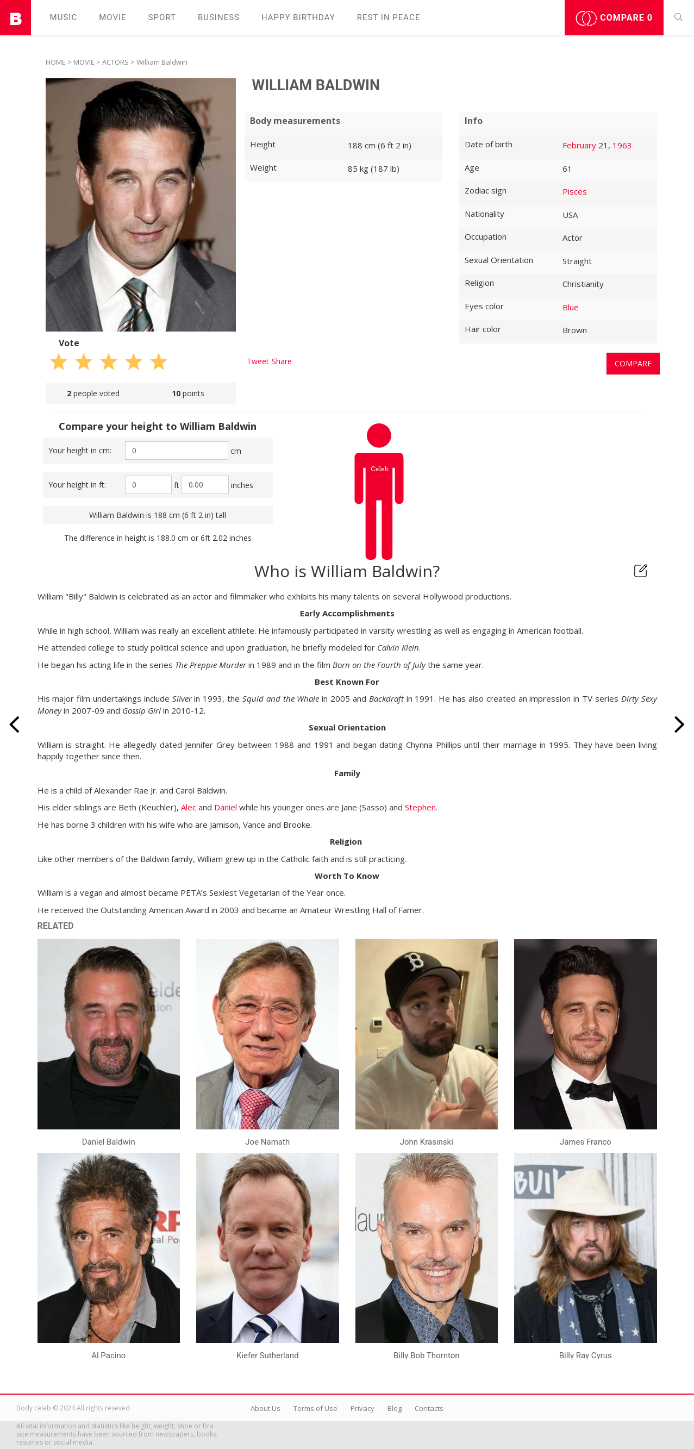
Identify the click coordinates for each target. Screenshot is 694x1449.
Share (282, 361)
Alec (188, 807)
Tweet (258, 361)
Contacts (429, 1408)
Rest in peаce (389, 17)
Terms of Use (315, 1408)
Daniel (225, 807)
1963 (622, 145)
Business (219, 17)
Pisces (574, 191)
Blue (570, 307)
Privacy (362, 1408)
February (579, 145)
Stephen (420, 807)
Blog (394, 1408)
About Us (265, 1408)
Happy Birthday (298, 17)
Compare (614, 18)
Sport (162, 17)
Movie (112, 17)
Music (64, 17)
